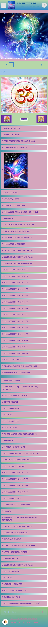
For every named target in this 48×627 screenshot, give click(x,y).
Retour (24, 119)
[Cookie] (5, 622)
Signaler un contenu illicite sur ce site (24, 622)
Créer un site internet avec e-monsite (24, 619)
